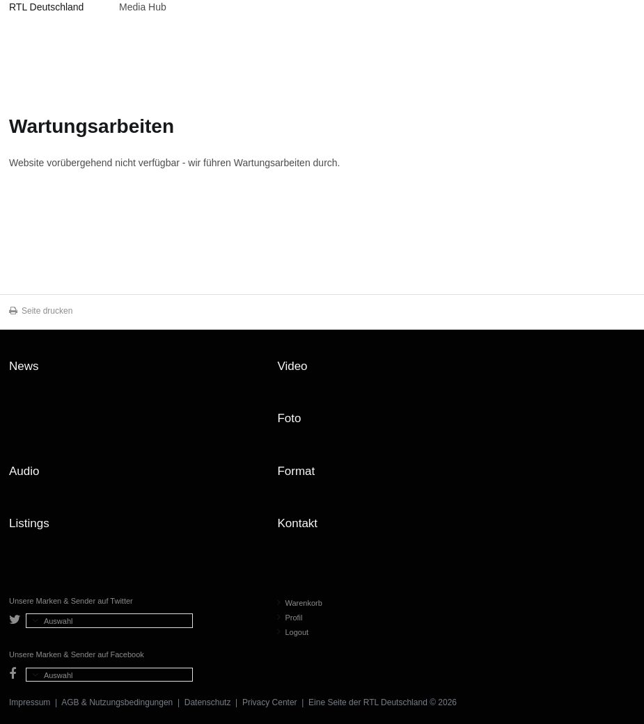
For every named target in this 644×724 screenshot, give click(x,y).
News (24, 366)
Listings (29, 523)
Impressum (29, 702)
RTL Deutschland (46, 7)
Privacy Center (269, 702)
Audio (24, 471)
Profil (289, 617)
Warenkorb (299, 603)
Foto (289, 418)
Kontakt (297, 523)
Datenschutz (207, 702)
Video (292, 366)
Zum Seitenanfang (621, 371)
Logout (292, 632)
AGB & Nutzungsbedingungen (117, 702)
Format (296, 471)
